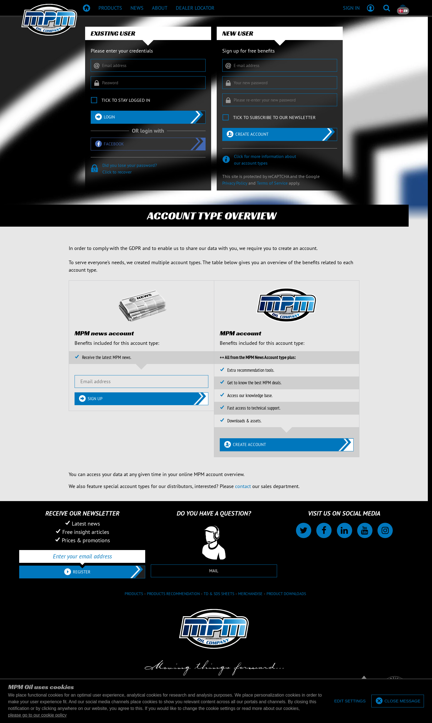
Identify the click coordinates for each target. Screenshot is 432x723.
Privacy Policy (234, 183)
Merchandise (250, 593)
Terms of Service (272, 183)
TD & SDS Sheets (219, 593)
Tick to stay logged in (126, 100)
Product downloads (286, 593)
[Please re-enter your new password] (279, 99)
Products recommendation (173, 593)
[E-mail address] (279, 65)
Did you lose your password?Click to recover (129, 168)
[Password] (148, 82)
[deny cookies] (349, 701)
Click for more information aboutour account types (265, 159)
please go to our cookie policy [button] (37, 715)
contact (243, 486)
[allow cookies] (397, 701)
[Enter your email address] (82, 556)
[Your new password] (279, 82)
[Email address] (148, 65)
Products (134, 593)
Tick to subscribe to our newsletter (274, 117)
